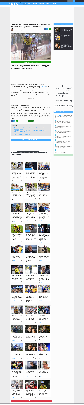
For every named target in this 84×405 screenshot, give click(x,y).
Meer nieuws (30, 157)
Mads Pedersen (66, 103)
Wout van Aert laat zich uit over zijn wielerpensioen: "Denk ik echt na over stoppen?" (17, 237)
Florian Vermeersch (67, 95)
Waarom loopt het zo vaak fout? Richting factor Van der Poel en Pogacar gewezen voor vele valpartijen (31, 237)
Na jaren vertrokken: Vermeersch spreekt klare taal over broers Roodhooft (63, 146)
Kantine (29, 3)
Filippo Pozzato (67, 108)
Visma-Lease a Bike (21, 152)
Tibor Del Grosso (59, 100)
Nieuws (25, 3)
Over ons (40, 401)
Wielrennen (35, 3)
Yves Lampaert (59, 98)
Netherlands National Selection (32, 152)
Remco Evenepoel (66, 85)
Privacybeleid (45, 401)
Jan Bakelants (66, 93)
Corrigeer (48, 120)
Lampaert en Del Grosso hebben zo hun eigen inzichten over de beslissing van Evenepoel (44, 216)
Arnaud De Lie (60, 93)
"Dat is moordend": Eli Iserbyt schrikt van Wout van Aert (44, 336)
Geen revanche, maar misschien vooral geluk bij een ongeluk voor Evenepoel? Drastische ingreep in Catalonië (63, 121)
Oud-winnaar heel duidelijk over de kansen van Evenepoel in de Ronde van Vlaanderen (44, 318)
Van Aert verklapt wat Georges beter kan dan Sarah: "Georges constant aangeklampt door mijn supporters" (30, 175)
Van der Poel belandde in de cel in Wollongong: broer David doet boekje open (17, 393)
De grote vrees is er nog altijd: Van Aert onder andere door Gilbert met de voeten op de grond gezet (30, 216)
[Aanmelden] (40, 152)
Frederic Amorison (67, 100)
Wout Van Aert (43, 152)
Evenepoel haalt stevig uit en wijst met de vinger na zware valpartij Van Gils (63, 141)
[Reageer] (21, 180)
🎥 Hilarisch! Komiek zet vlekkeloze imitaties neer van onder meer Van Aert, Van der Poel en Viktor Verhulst (17, 374)
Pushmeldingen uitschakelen (51, 402)
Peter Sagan (60, 90)
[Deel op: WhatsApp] (50, 29)
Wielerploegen (48, 3)
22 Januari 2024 (17, 30)
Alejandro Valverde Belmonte (60, 105)
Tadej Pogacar (68, 88)
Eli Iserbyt (59, 103)
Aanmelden (70, 1)
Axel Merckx (59, 108)
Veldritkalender (19, 6)
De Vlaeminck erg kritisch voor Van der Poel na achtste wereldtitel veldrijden (63, 151)
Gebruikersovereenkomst (31, 402)
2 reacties (23, 30)
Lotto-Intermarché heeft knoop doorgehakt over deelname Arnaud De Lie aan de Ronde (30, 393)
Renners (54, 3)
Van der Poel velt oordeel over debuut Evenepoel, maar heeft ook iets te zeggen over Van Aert (30, 318)
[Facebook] (68, 402)
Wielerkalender (12, 6)
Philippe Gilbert (59, 95)
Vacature (50, 401)
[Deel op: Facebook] (45, 29)
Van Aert (44, 86)
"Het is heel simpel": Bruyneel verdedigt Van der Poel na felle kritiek (63, 126)
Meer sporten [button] (14, 1)
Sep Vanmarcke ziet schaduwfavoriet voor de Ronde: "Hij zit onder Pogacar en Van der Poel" (44, 278)
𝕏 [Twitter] (70, 401)
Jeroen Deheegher (18, 28)
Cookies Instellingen (41, 402)
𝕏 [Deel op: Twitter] (47, 29)
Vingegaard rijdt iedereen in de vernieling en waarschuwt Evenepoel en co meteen (63, 116)
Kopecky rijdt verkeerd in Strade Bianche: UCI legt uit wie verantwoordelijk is (63, 131)
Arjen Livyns (69, 105)
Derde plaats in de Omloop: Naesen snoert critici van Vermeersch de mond (63, 136)
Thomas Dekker (67, 98)
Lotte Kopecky (66, 90)
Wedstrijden (41, 3)
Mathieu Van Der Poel (16, 154)
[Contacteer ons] (72, 402)
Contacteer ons (35, 401)
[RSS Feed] (74, 402)
